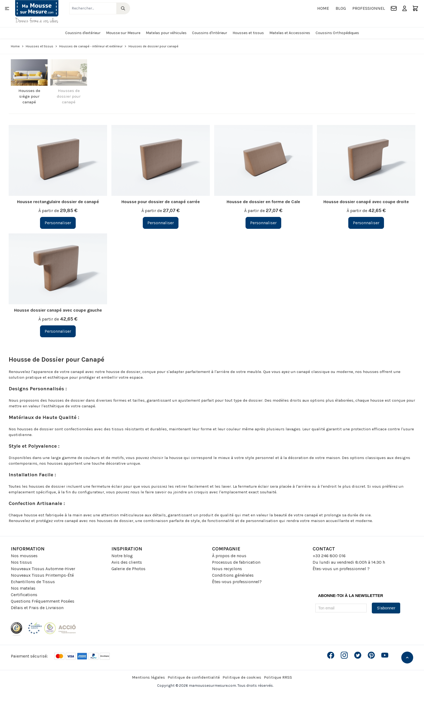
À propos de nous (229, 555)
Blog (341, 8)
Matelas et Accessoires (289, 33)
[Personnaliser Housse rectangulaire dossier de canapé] (58, 223)
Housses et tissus (248, 33)
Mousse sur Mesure (123, 33)
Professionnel (368, 8)
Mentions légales (148, 677)
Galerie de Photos (128, 568)
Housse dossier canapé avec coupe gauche (58, 310)
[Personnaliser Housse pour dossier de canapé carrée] (160, 223)
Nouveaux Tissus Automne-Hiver (43, 568)
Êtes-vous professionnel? (237, 581)
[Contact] (393, 8)
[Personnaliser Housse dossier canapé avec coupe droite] (366, 223)
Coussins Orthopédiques (337, 33)
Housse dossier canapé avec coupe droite (366, 201)
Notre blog (122, 555)
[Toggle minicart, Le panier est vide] (415, 8)
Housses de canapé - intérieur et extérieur (90, 46)
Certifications (24, 594)
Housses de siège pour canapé (29, 96)
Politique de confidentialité (194, 677)
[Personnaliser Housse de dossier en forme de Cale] (263, 223)
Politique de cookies (242, 677)
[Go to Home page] (36, 11)
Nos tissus (21, 562)
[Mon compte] (404, 8)
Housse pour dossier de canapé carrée (160, 201)
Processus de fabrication (236, 562)
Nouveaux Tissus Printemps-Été (42, 575)
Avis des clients (126, 562)
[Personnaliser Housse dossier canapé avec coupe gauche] (58, 331)
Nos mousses (24, 555)
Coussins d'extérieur (83, 33)
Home (323, 8)
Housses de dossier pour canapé (69, 96)
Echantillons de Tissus (33, 581)
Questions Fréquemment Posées (42, 601)
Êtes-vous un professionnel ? (341, 568)
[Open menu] (7, 8)
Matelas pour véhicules (166, 33)
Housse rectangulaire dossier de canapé (58, 201)
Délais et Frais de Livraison (37, 607)
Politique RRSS (278, 677)
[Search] (123, 8)
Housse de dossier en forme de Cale (263, 201)
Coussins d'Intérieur (209, 33)
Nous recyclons (227, 568)
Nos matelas (23, 588)
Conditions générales (233, 575)
